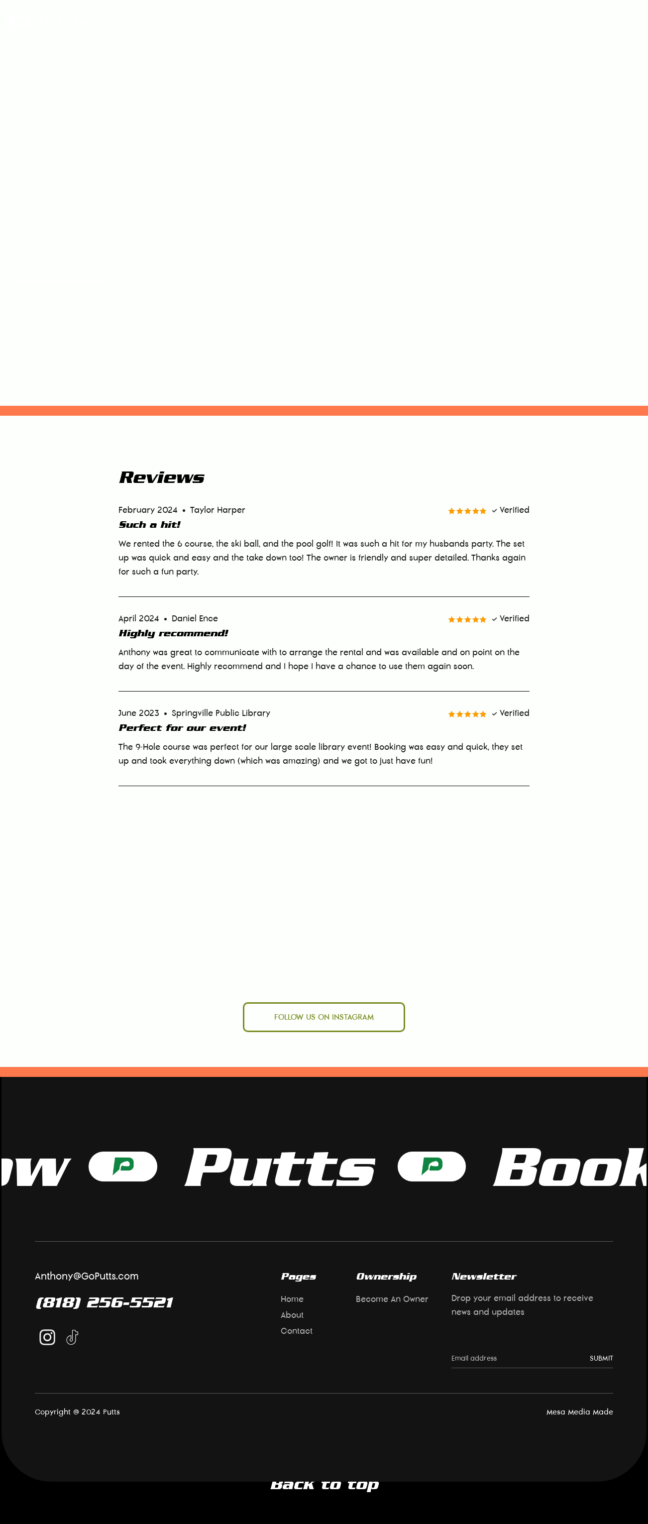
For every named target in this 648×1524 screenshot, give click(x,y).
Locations (248, 24)
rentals (302, 24)
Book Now (370, 1166)
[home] (49, 24)
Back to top (324, 1484)
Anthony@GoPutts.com (87, 1277)
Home (292, 1299)
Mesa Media (568, 1412)
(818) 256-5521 (103, 1302)
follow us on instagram (324, 1017)
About (198, 24)
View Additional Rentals (177, 267)
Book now (598, 24)
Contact (444, 24)
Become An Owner (371, 24)
